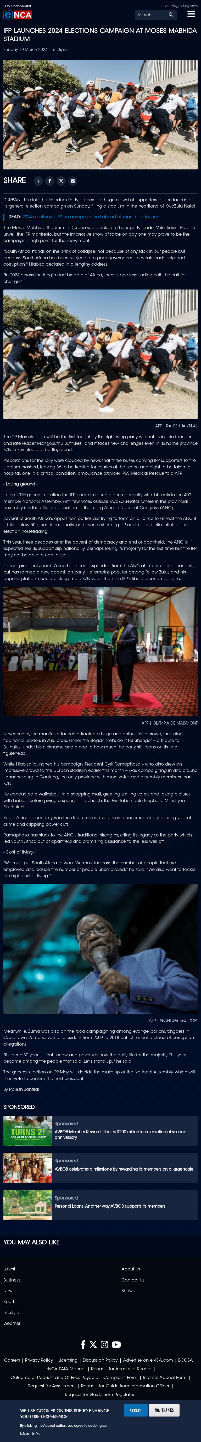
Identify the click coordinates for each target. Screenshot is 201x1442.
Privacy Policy (39, 1360)
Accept (136, 1410)
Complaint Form (120, 1378)
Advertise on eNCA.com (148, 1360)
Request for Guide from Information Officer (125, 1386)
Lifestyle (11, 1313)
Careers (12, 1360)
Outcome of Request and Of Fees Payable (54, 1378)
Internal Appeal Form (165, 1378)
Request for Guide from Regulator (100, 1395)
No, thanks (164, 1410)
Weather (11, 1324)
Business (11, 1280)
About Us (130, 1269)
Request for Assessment (52, 1386)
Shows (128, 1291)
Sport (8, 1302)
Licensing (67, 1360)
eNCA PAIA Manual (66, 1369)
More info (30, 1434)
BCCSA (185, 1360)
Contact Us (132, 1280)
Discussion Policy (100, 1360)
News (8, 1291)
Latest (9, 1269)
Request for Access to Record (121, 1369)
